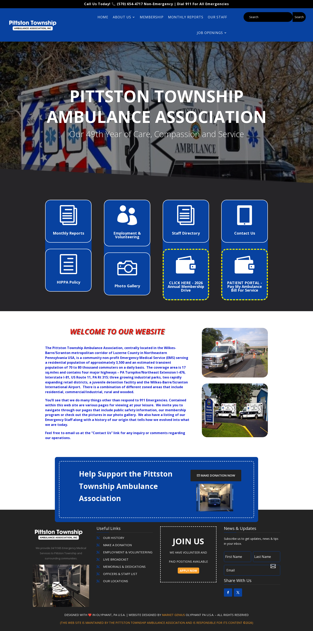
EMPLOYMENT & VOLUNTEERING (127, 552)
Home (103, 17)
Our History (113, 538)
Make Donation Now (218, 475)
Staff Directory (186, 233)
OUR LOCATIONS (115, 581)
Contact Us (244, 233)
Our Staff (217, 17)
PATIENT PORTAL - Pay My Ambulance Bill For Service (244, 286)
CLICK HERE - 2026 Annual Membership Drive (186, 286)
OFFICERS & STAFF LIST (120, 574)
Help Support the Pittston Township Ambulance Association (126, 486)
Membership (152, 17)
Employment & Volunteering (127, 235)
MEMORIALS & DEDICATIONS (124, 566)
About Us (122, 17)
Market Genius (174, 615)
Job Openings (210, 32)
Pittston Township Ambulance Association (157, 118)
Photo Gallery (127, 285)
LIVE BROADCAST (115, 559)
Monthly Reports (185, 17)
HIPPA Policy (68, 282)
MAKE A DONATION (117, 545)
